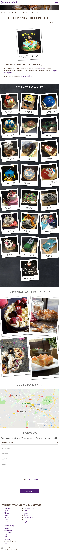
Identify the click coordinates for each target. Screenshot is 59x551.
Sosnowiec (27, 515)
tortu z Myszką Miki (26, 76)
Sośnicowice (7, 519)
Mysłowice (27, 522)
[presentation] (29, 485)
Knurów (6, 522)
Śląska (6, 543)
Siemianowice (8, 530)
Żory (5, 534)
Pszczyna (7, 539)
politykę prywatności (33, 480)
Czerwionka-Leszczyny (30, 508)
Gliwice (6, 513)
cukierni (41, 68)
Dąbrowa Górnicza (29, 517)
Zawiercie (7, 528)
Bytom (6, 510)
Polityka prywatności (8, 549)
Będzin (6, 536)
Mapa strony (15, 549)
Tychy (25, 510)
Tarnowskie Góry (9, 525)
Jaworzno (26, 513)
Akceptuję (30, 479)
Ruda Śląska (7, 508)
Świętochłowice (8, 532)
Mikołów (26, 519)
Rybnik (6, 515)
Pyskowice (7, 517)
